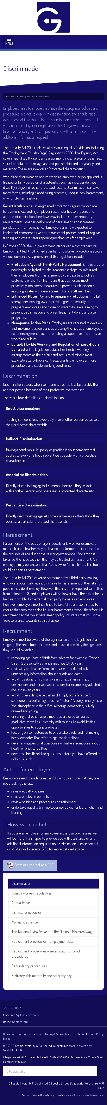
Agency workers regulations (31, 893)
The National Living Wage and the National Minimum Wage (52, 931)
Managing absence (25, 922)
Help (7, 1039)
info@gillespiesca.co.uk (25, 1015)
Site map (48, 1034)
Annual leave (21, 902)
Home (6, 1034)
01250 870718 (15, 1008)
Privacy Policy (95, 1034)
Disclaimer (79, 1034)
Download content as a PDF (30, 865)
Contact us (34, 1034)
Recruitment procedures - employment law (42, 941)
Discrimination (21, 883)
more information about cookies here (84, 1095)
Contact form (20, 1022)
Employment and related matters (35, 96)
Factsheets (10, 96)
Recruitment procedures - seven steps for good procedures (46, 954)
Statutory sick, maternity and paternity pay (42, 975)
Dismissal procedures (27, 912)
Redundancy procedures (29, 966)
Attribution (19, 1034)
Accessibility (63, 1034)
